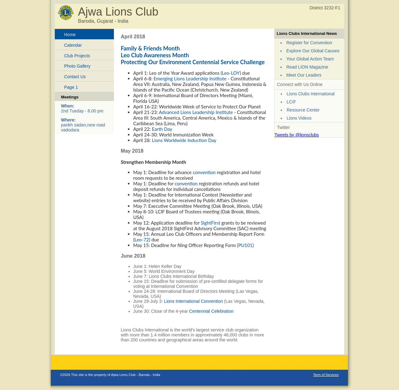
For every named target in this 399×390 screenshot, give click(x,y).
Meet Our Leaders (304, 75)
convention (204, 172)
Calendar (73, 45)
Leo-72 (141, 239)
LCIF (291, 101)
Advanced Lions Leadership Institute (196, 112)
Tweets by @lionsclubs (297, 134)
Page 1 (71, 87)
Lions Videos (299, 118)
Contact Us (75, 76)
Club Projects (77, 55)
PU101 (245, 245)
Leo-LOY (231, 73)
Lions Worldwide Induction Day (184, 140)
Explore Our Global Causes (312, 50)
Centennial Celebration (211, 311)
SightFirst (210, 223)
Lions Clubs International (311, 93)
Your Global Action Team (310, 58)
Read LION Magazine (307, 66)
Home (70, 34)
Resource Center (303, 109)
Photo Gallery (77, 66)
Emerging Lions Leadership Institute (190, 78)
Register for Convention (309, 42)
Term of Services (326, 375)
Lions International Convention (193, 301)
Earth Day (162, 129)
